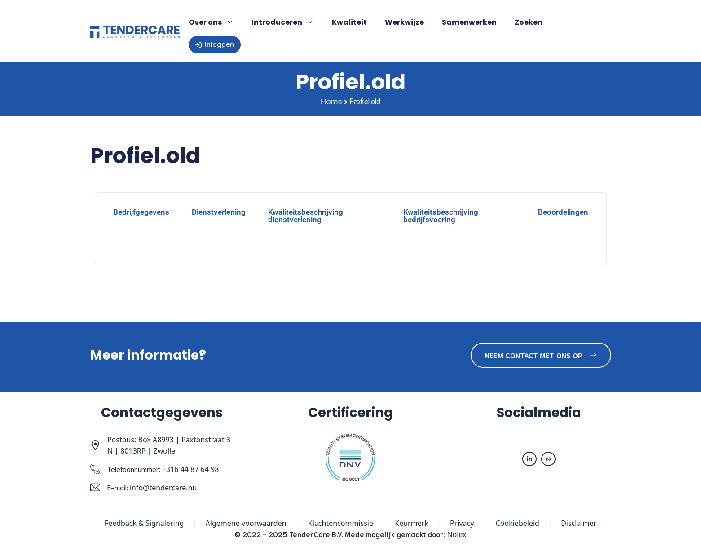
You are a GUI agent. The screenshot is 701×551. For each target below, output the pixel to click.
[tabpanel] (351, 245)
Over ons (215, 22)
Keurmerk (411, 523)
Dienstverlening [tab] (219, 211)
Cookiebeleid (517, 523)
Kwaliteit (349, 22)
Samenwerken (469, 22)
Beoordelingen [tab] (563, 211)
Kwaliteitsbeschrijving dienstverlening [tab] (305, 215)
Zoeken (528, 22)
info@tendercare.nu (163, 488)
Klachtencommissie (340, 523)
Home (331, 101)
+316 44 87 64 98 (190, 469)
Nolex (456, 534)
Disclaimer (578, 523)
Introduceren (287, 22)
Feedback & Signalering (144, 523)
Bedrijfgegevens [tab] (141, 211)
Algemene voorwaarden (246, 523)
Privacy (462, 523)
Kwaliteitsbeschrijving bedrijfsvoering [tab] (440, 215)
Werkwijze (404, 22)
